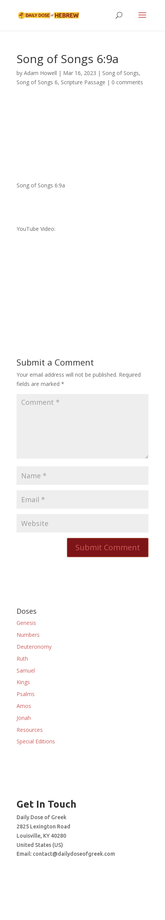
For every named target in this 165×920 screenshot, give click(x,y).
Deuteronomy (34, 646)
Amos (24, 706)
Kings (23, 682)
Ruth (22, 658)
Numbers (28, 634)
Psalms (26, 694)
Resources (30, 729)
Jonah (24, 717)
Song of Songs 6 (37, 82)
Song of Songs (120, 73)
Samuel (26, 670)
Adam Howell (40, 73)
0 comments (127, 82)
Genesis (26, 622)
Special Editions (36, 741)
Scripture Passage (83, 82)
